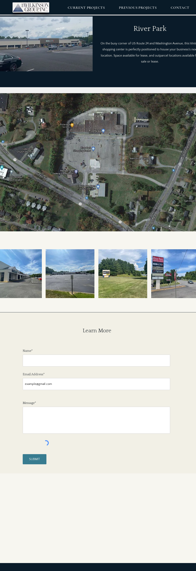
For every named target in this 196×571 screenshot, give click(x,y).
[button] (86, 7)
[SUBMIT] (34, 459)
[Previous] (2, 168)
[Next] (190, 168)
